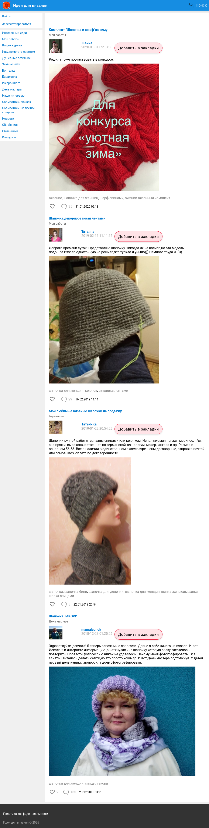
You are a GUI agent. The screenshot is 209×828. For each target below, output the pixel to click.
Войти (6, 16)
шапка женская (173, 592)
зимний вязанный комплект (147, 198)
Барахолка (9, 76)
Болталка (8, 70)
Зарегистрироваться (16, 24)
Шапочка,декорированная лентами (77, 218)
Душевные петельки (16, 58)
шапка (193, 592)
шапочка (56, 592)
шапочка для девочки (106, 592)
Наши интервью (13, 95)
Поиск (201, 5)
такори (102, 783)
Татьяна (87, 232)
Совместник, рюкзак (16, 102)
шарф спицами (111, 198)
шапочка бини (75, 592)
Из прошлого (11, 83)
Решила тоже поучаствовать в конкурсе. (81, 59)
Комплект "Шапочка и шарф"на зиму (78, 30)
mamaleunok (91, 630)
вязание (55, 198)
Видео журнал (12, 45)
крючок (91, 391)
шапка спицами (61, 596)
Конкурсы (9, 137)
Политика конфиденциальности (25, 813)
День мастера (12, 89)
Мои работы (10, 39)
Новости (8, 118)
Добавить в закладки (138, 48)
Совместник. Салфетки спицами (18, 110)
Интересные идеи (14, 33)
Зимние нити (11, 64)
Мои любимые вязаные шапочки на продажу (85, 411)
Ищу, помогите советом (18, 51)
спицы (90, 783)
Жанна (86, 43)
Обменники (10, 131)
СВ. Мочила (10, 124)
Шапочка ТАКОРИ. (63, 616)
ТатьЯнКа (89, 424)
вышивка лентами (113, 391)
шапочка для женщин (81, 198)
